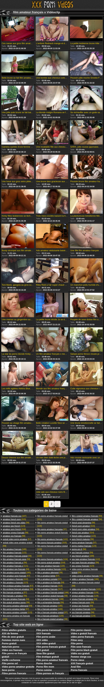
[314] (83, 532)
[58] (16, 522)
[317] (50, 589)
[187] (14, 516)
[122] (14, 552)
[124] (52, 524)
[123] (14, 526)
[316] (14, 529)
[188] (50, 599)
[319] (50, 586)
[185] (14, 549)
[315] (14, 519)
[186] (53, 592)
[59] (17, 544)
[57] (17, 539)
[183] (50, 609)
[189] (83, 556)
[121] (15, 566)
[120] (51, 566)
